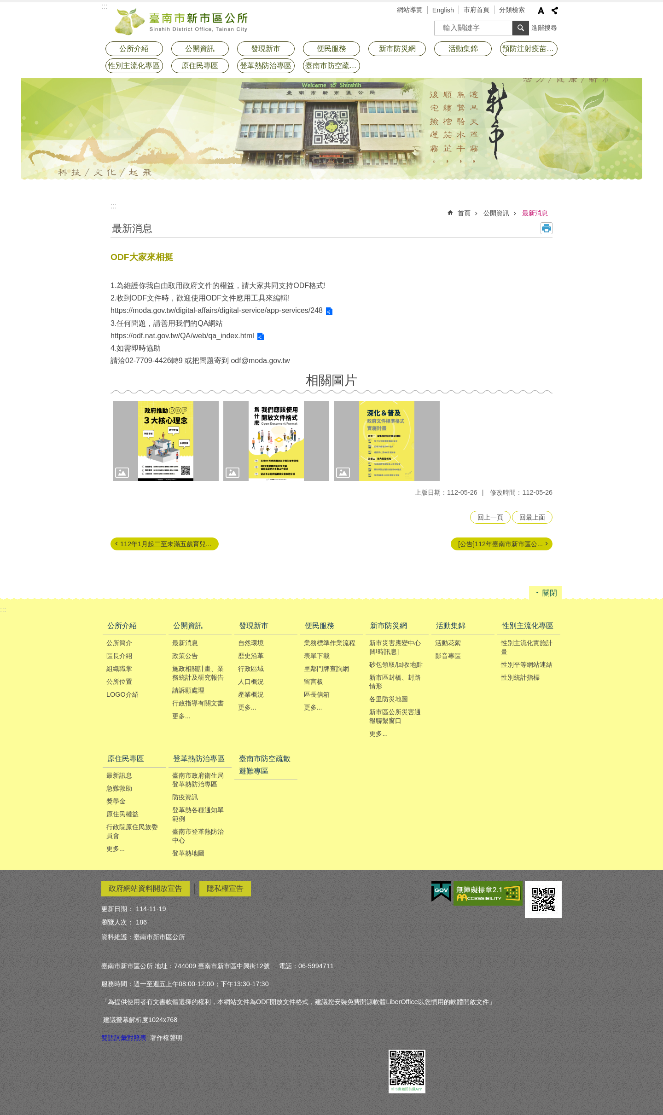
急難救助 (119, 788)
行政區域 (251, 668)
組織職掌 (119, 668)
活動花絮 (448, 643)
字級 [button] (541, 10)
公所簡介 (119, 643)
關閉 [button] (549, 593)
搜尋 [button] (520, 28)
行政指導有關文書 (198, 703)
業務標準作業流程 (329, 643)
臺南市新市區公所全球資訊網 (181, 20)
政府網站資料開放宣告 (145, 888)
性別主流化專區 (134, 65)
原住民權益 (122, 814)
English (443, 10)
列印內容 (546, 228)
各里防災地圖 (388, 699)
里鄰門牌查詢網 (326, 668)
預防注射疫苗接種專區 (530, 48)
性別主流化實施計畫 (526, 647)
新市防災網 (397, 48)
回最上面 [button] (532, 517)
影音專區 (448, 655)
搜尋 (441, 25)
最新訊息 (119, 775)
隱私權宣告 (225, 888)
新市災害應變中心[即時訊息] (395, 647)
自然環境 (251, 643)
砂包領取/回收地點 (396, 664)
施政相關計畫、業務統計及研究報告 (198, 673)
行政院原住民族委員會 (132, 831)
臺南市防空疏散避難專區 (333, 65)
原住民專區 (199, 65)
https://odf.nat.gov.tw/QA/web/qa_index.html (182, 336)
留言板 (313, 681)
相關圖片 (331, 380)
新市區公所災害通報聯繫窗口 (395, 716)
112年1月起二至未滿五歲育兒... (165, 544)
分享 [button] (555, 10)
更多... (181, 716)
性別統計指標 (520, 677)
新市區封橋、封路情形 (395, 682)
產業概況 (251, 694)
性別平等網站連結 (526, 664)
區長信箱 (317, 694)
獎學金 (116, 801)
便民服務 (331, 48)
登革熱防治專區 (265, 65)
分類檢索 (512, 9)
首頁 (464, 213)
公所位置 (119, 681)
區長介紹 (119, 655)
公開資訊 (200, 48)
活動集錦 (463, 48)
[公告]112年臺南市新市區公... (500, 544)
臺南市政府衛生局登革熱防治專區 (198, 780)
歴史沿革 (251, 655)
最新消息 (535, 213)
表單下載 (317, 655)
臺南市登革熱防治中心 (198, 836)
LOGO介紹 (122, 694)
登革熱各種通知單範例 (198, 814)
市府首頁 (476, 9)
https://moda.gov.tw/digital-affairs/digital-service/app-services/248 (216, 310)
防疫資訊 (185, 797)
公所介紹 (134, 48)
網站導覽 (410, 9)
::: (113, 206)
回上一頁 (490, 517)
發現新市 (265, 48)
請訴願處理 (188, 690)
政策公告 (185, 655)
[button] (166, 441)
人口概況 (251, 681)
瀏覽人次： (117, 922)
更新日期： (117, 909)
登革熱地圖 (188, 853)
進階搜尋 (544, 27)
